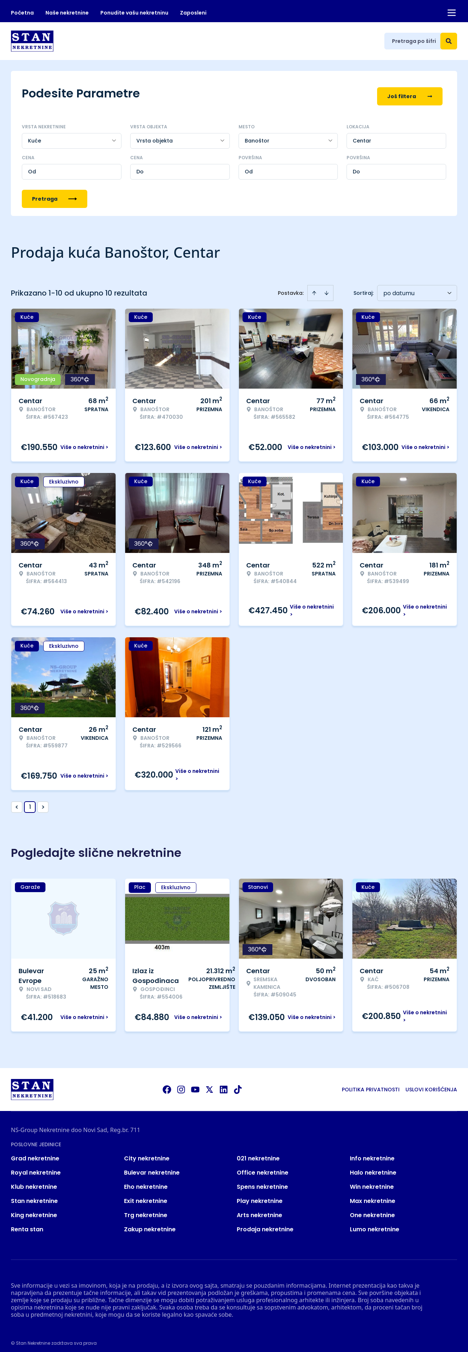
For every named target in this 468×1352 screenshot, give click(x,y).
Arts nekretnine (259, 1209)
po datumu (399, 288)
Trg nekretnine (145, 1209)
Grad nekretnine (35, 1153)
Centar (362, 135)
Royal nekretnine (36, 1167)
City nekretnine (146, 1153)
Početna (22, 12)
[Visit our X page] (209, 1084)
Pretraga (54, 193)
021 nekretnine (258, 1153)
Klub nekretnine (34, 1181)
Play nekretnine (260, 1195)
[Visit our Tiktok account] (237, 1084)
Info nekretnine (372, 1153)
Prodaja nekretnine (265, 1224)
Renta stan (27, 1224)
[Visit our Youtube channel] (195, 1084)
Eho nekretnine (146, 1181)
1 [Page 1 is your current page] (30, 801)
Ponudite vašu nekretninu (134, 12)
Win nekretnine (372, 1181)
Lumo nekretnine (374, 1224)
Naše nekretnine (67, 12)
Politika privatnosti (371, 1084)
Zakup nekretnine (150, 1224)
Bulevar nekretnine (152, 1167)
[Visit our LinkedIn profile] (223, 1084)
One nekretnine (372, 1209)
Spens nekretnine (262, 1181)
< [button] (17, 801)
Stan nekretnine (34, 1195)
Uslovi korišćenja (431, 1084)
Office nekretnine (262, 1167)
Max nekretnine (372, 1195)
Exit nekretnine (145, 1195)
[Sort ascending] (314, 287)
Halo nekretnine (373, 1167)
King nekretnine (34, 1209)
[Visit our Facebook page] (167, 1084)
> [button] (43, 801)
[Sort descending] (326, 287)
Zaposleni (193, 12)
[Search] (448, 41)
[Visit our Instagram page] (181, 1084)
